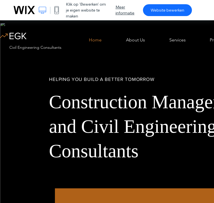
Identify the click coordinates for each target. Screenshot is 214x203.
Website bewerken (167, 10)
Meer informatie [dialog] (124, 10)
